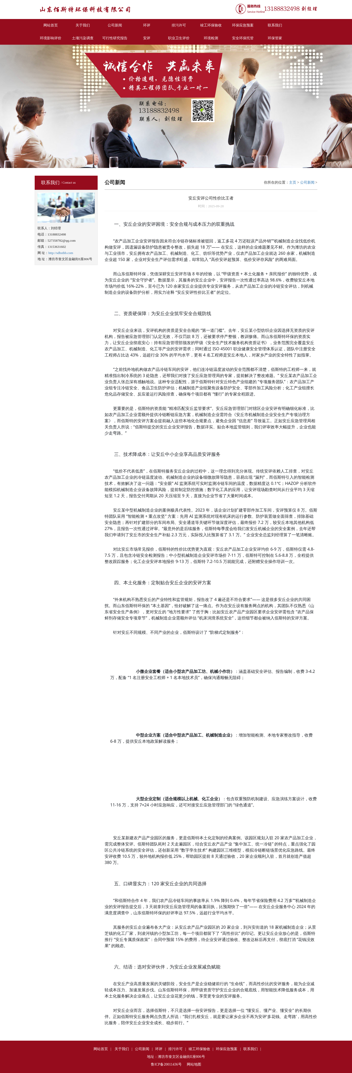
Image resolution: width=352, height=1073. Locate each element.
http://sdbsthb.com (60, 253)
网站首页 (50, 25)
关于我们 (83, 25)
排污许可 (179, 25)
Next (348, 105)
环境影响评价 (50, 38)
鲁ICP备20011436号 (166, 1064)
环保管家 (275, 38)
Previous (4, 105)
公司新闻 (115, 25)
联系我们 (275, 25)
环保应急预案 (243, 25)
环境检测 (211, 38)
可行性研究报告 (114, 38)
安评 (146, 38)
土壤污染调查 (83, 38)
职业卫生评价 (179, 38)
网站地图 (194, 1064)
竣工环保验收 (211, 25)
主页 (292, 182)
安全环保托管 (243, 38)
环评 (146, 25)
